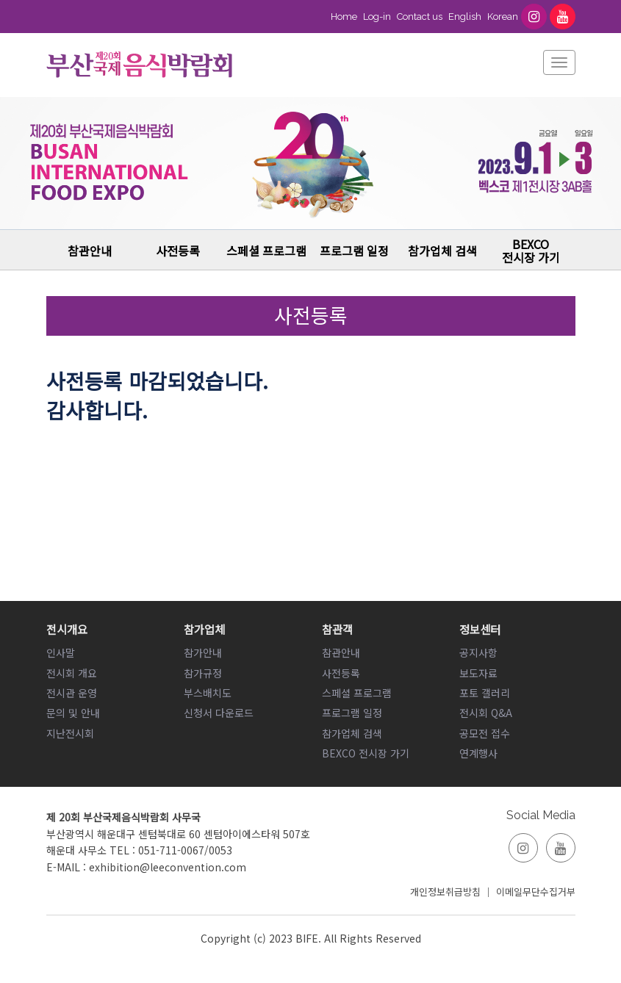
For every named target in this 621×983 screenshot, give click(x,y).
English (464, 16)
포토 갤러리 (484, 692)
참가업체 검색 (442, 250)
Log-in (377, 16)
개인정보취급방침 (445, 892)
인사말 (60, 652)
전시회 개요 (71, 673)
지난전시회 (70, 733)
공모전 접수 (484, 733)
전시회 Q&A (485, 712)
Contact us (419, 16)
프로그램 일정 (354, 250)
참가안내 (203, 652)
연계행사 (478, 753)
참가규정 (203, 673)
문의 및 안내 (73, 712)
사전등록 (178, 250)
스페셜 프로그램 (266, 250)
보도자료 (478, 673)
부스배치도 (207, 692)
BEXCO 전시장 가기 (531, 250)
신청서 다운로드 (219, 712)
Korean (502, 16)
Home (344, 16)
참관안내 (90, 250)
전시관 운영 (71, 692)
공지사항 (478, 652)
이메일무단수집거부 (535, 892)
